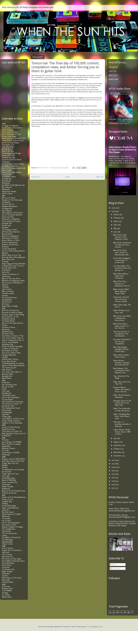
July (115, 438)
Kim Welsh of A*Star (10, 351)
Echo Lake (5, 391)
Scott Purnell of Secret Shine (13, 164)
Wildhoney (6, 489)
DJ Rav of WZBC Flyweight (12, 346)
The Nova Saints (8, 293)
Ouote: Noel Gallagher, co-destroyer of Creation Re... (122, 260)
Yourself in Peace (8, 327)
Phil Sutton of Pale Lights (11, 559)
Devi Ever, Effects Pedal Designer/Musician (11, 354)
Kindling (5, 503)
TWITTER (112, 71)
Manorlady (6, 329)
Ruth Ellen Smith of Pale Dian (13, 461)
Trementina (6, 518)
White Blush (6, 378)
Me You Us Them (8, 198)
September (118, 445)
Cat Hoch (5, 450)
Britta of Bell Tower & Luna (12, 140)
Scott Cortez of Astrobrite (12, 128)
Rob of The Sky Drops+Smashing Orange (11, 152)
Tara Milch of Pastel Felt (11, 537)
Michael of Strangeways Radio (13, 281)
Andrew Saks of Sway (10, 359)
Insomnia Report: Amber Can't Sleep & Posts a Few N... (122, 389)
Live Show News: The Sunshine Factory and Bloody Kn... (122, 268)
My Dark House (8, 512)
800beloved (6, 181)
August (117, 442)
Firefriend (5, 567)
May (115, 228)
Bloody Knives (7, 149)
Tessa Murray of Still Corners (13, 419)
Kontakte (5, 227)
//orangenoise (7, 208)
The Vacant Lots (8, 145)
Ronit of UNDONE (9, 480)
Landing (5, 357)
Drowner (5, 261)
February (117, 218)
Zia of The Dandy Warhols (12, 215)
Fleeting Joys (7, 179)
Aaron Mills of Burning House (13, 561)
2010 (114, 208)
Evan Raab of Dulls (9, 525)
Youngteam (6, 202)
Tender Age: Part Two (10, 474)
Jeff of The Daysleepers (11, 523)
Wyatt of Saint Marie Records (13, 365)
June (115, 232)
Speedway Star (7, 332)
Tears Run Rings (8, 147)
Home (68, 177)
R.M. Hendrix (6, 370)
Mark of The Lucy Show (11, 278)
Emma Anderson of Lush (11, 134)
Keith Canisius (7, 194)
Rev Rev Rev (6, 472)
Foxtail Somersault (9, 249)
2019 (114, 485)
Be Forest (5, 304)
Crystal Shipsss (7, 399)
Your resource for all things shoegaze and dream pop (28, 7)
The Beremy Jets (8, 569)
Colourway (6, 586)
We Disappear (13, 342)
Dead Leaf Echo (8, 217)
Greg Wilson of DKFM (10, 453)
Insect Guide (6, 170)
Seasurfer (5, 510)
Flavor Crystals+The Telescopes (9, 483)
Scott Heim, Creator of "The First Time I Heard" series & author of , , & (13, 339)
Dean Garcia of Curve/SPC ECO (14, 138)
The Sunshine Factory (10, 132)
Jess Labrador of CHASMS (11, 442)
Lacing (4, 535)
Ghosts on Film (7, 387)
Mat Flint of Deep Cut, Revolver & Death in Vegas (12, 311)
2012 (113, 460)
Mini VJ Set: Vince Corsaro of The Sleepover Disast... (121, 237)
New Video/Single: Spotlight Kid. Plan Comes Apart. (121, 349)
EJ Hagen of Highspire (10, 126)
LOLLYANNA (7, 591)
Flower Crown (7, 544)
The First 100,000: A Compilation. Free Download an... (121, 334)
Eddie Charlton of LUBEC (11, 514)
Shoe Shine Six (7, 557)
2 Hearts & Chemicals (10, 349)
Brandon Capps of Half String (13, 315)
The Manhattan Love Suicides (13, 470)
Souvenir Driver (8, 334)
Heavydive (6, 574)
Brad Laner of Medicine (11, 219)
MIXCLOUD (113, 75)
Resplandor (6, 183)
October (117, 449)
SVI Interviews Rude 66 (11, 232)
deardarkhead (7, 300)
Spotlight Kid (7, 223)
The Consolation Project (11, 221)
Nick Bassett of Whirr (10, 238)
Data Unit (5, 272)
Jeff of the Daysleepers (11, 143)
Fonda (4, 389)
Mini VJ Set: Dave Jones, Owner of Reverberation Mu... (121, 252)
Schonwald (6, 455)
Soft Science (6, 565)
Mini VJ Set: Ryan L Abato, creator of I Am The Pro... (121, 326)
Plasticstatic (6, 531)
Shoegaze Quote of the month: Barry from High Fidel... (122, 403)
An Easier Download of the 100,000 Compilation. (122, 341)
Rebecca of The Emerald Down (13, 491)
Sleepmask (6, 189)
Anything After (7, 344)
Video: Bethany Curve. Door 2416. (121, 311)
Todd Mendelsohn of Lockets (13, 363)
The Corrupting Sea (9, 533)
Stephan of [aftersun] (10, 244)
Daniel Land (6, 225)
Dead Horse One (8, 429)
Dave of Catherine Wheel (11, 160)
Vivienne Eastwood (9, 493)
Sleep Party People (9, 191)
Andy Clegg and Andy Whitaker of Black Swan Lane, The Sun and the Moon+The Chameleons (14, 267)
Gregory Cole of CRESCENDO (13, 459)
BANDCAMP (113, 79)
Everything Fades (8, 478)
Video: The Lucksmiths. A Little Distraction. (122, 409)
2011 (113, 211)
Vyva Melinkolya (8, 563)
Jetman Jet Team (8, 406)
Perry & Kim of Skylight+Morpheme (9, 205)
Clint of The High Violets (11, 172)
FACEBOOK (113, 67)
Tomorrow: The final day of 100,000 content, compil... (121, 299)
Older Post (99, 177)
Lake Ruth (5, 552)
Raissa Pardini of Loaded (11, 444)
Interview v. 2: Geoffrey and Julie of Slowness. (122, 424)
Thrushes (5, 287)
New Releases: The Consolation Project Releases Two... (121, 370)
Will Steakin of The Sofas (11, 578)
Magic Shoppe (7, 571)
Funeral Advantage (9, 506)
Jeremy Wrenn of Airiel (11, 240)
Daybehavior (6, 393)
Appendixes (6, 446)
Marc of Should (7, 291)
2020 (114, 488)
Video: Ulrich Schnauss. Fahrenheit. (121, 396)
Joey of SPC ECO (8, 155)
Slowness (5, 247)
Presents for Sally (8, 157)
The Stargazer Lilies (9, 230)
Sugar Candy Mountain (10, 508)
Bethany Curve (7, 588)
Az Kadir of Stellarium (10, 166)
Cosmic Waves (7, 548)
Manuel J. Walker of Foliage (12, 527)
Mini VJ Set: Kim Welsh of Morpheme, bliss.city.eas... (122, 318)
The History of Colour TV (12, 404)
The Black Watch (8, 321)
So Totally (6, 595)
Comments (115, 568)
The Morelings (7, 540)
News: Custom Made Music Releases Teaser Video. (121, 291)
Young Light (6, 416)
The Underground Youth (11, 408)
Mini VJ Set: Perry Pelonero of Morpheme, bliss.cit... (122, 283)
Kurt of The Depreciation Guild (13, 168)
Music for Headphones (10, 236)
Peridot (4, 467)
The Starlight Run (8, 529)
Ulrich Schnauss (7, 130)
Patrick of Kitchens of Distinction (10, 275)
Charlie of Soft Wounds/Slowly (13, 497)
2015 (113, 471)
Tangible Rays (7, 501)
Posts (113, 565)
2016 (114, 474)
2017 (113, 478)
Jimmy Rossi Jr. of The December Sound (10, 318)
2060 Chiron (7, 289)
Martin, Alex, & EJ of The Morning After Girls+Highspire (13, 256)
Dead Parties (7, 302)
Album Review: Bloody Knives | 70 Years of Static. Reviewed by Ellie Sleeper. (122, 150)
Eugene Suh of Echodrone (11, 550)
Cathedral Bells (7, 582)
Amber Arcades (7, 487)
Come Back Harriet (9, 361)
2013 (113, 464)
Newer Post (35, 177)
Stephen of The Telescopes (12, 200)
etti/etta (5, 576)
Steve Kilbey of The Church (12, 213)
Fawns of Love (7, 499)
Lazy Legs (5, 476)
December (118, 456)
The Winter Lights (9, 177)
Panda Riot (6, 382)
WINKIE (5, 465)
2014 (114, 467)
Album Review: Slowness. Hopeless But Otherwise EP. (121, 362)
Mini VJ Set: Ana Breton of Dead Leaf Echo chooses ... (122, 245)
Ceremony (6, 162)
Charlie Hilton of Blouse (11, 421)
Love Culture (7, 174)
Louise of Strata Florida (11, 427)
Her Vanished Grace (9, 298)
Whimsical (6, 516)
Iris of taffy (6, 520)
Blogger (100, 626)
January (117, 214)
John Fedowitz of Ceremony (12, 402)
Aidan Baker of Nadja (10, 306)
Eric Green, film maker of (11, 373)
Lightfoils (5, 414)
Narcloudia (6, 580)
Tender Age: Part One (10, 463)
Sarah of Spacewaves (10, 242)
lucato (88, 626)
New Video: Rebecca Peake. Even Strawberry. (120, 276)
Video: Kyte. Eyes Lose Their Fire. (121, 383)
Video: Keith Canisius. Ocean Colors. (121, 356)
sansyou (5, 295)
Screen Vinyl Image (9, 136)
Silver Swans (6, 410)
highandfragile (7, 542)
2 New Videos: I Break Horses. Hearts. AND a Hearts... (122, 432)
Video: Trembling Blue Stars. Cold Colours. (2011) (121, 416)
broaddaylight (7, 412)
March (116, 221)
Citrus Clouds (7, 554)
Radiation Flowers (8, 448)
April (116, 225)
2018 (113, 481)
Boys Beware (7, 211)
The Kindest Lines (8, 395)
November (118, 452)
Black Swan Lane (8, 259)
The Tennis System (9, 368)
